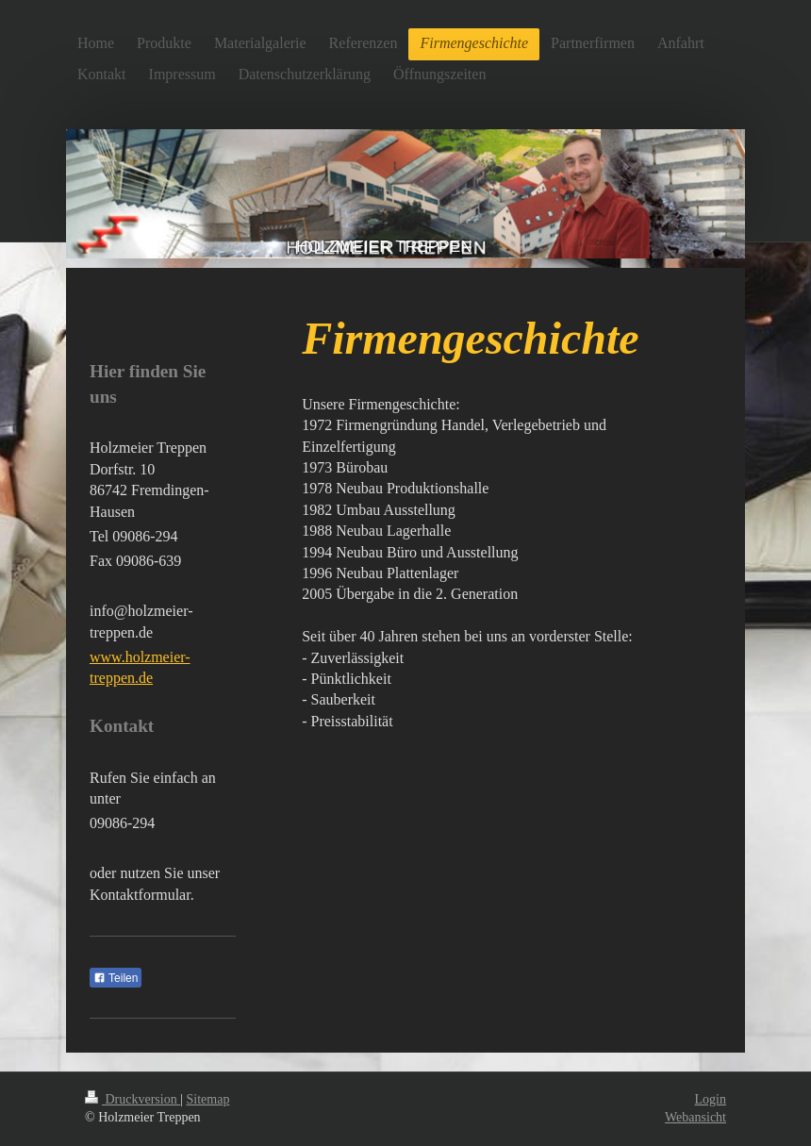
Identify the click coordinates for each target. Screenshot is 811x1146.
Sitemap (208, 1099)
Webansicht (695, 1117)
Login (710, 1099)
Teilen (115, 978)
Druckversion (132, 1099)
